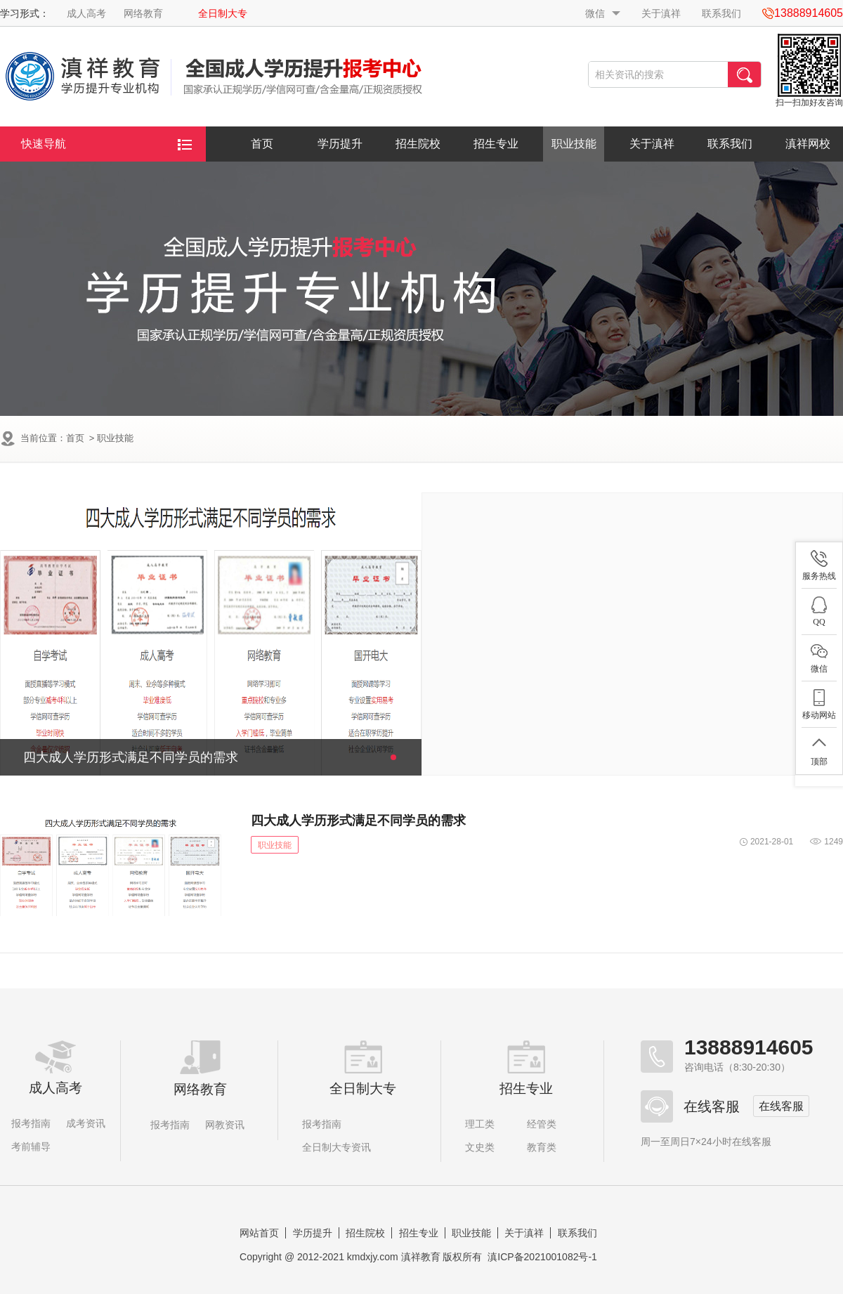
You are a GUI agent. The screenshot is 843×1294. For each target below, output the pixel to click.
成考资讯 (85, 1123)
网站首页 (259, 1233)
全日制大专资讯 (336, 1147)
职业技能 (573, 144)
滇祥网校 (807, 144)
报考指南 (31, 1123)
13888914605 (748, 1047)
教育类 (541, 1147)
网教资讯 (224, 1124)
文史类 (480, 1147)
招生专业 (495, 144)
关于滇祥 (661, 13)
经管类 (541, 1124)
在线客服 (781, 1106)
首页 (262, 144)
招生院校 (418, 144)
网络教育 (143, 13)
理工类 (480, 1124)
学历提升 (340, 144)
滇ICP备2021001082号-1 (542, 1256)
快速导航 (106, 144)
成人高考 (86, 13)
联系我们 (721, 13)
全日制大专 (222, 13)
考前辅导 (31, 1146)
